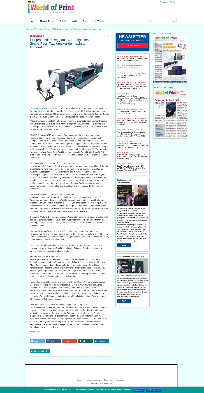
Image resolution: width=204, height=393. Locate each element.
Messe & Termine (47, 21)
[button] (37, 341)
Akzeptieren (138, 390)
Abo (84, 21)
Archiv (75, 21)
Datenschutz (108, 380)
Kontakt (173, 2)
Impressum (121, 380)
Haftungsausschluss (93, 380)
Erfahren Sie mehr (153, 390)
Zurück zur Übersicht (39, 351)
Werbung (163, 2)
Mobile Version (97, 21)
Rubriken (63, 21)
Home (32, 21)
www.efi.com (35, 331)
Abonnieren (132, 45)
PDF (124, 245)
